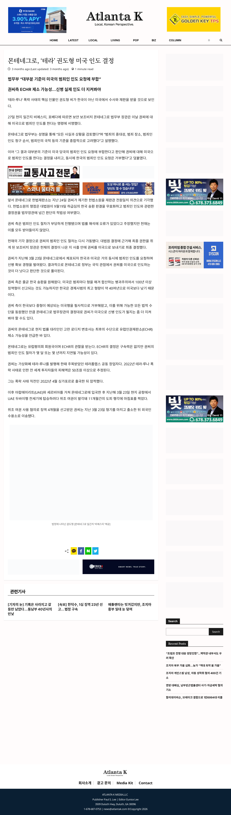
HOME (54, 40)
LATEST (73, 40)
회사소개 (84, 783)
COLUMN (175, 40)
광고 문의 (104, 783)
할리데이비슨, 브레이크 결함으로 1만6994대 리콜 (194, 697)
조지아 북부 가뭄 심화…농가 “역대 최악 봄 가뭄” (193, 665)
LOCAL (93, 40)
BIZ (154, 40)
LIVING (115, 40)
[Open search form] (221, 40)
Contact (146, 783)
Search (173, 621)
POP (136, 40)
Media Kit (125, 783)
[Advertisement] (115, 735)
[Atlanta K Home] (116, 773)
